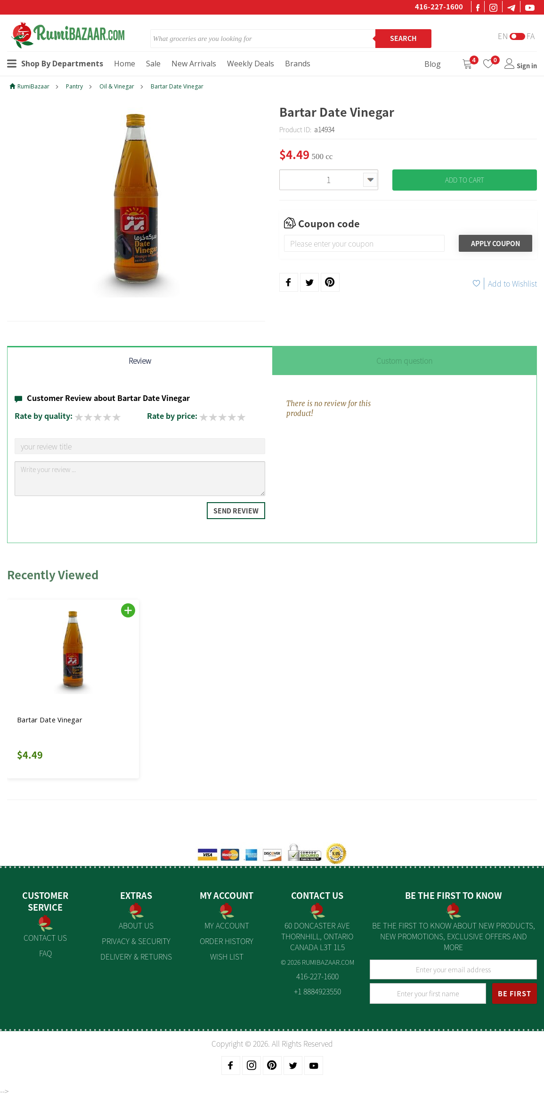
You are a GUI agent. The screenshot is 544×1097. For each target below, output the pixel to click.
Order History (226, 940)
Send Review (236, 510)
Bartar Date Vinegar (177, 86)
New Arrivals (193, 63)
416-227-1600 (439, 6)
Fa (531, 36)
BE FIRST (514, 993)
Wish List (227, 956)
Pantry (74, 86)
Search (403, 38)
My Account (226, 925)
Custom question (404, 360)
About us (136, 925)
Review (140, 360)
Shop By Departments (55, 63)
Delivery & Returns (136, 956)
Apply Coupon (495, 243)
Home (124, 63)
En (503, 36)
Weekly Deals (250, 63)
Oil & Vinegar (116, 86)
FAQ (45, 953)
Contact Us (45, 937)
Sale (153, 63)
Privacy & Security (136, 940)
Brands (297, 63)
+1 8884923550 (317, 991)
